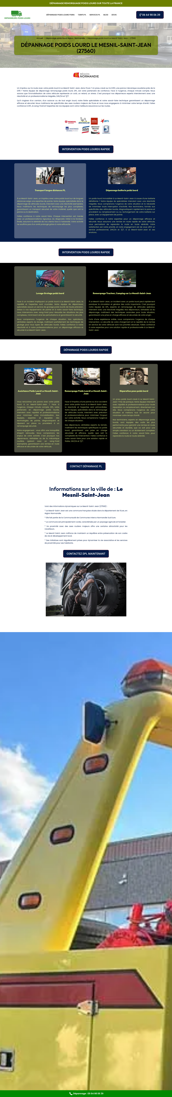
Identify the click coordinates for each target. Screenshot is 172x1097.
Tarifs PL (82, 14)
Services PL (94, 14)
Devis (114, 14)
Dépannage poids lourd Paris (60, 14)
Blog (105, 14)
